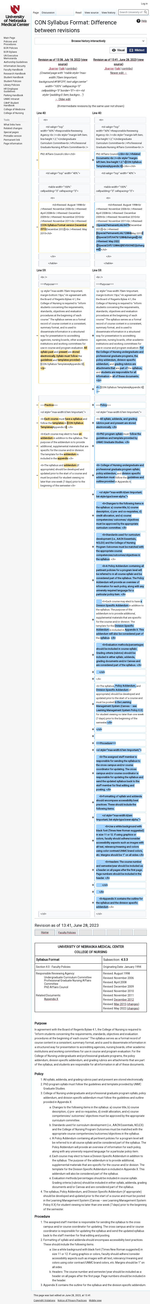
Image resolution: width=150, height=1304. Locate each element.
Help (141, 21)
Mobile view (95, 1300)
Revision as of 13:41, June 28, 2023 (115, 59)
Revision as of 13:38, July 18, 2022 (59, 59)
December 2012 (124, 999)
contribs (71, 68)
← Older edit (63, 99)
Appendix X (51, 999)
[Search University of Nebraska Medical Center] (133, 12)
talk (62, 68)
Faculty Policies (67, 932)
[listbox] (128, 50)
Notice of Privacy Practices (72, 1300)
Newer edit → (118, 72)
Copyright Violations (44, 1300)
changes (133, 1004)
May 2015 (120, 1004)
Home (45, 932)
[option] (118, 50)
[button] (91, 41)
